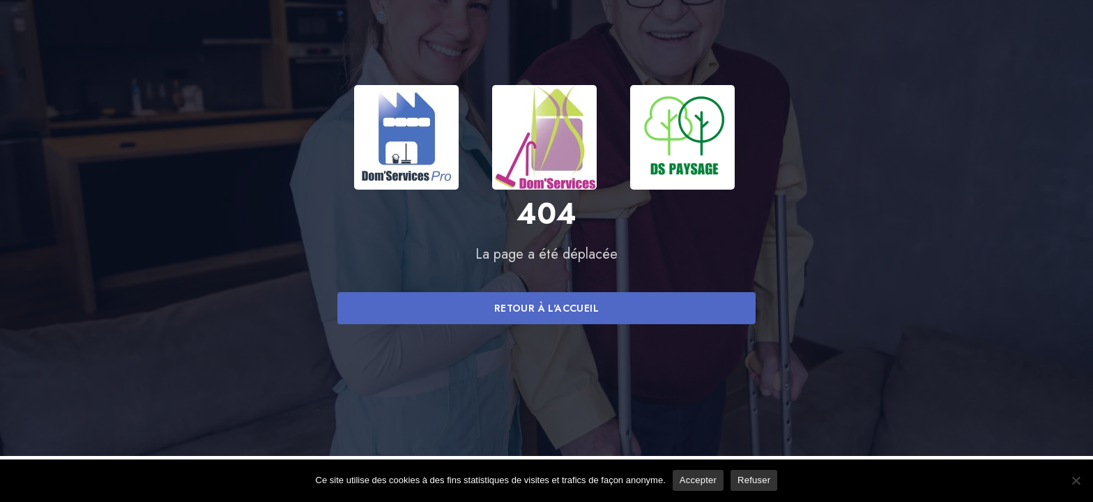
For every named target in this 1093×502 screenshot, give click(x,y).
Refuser (753, 480)
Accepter (698, 480)
